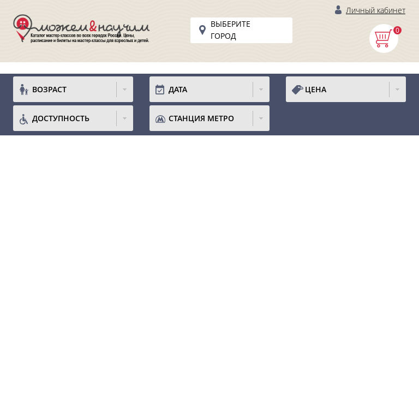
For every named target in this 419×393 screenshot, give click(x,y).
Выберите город (230, 30)
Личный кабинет (375, 10)
